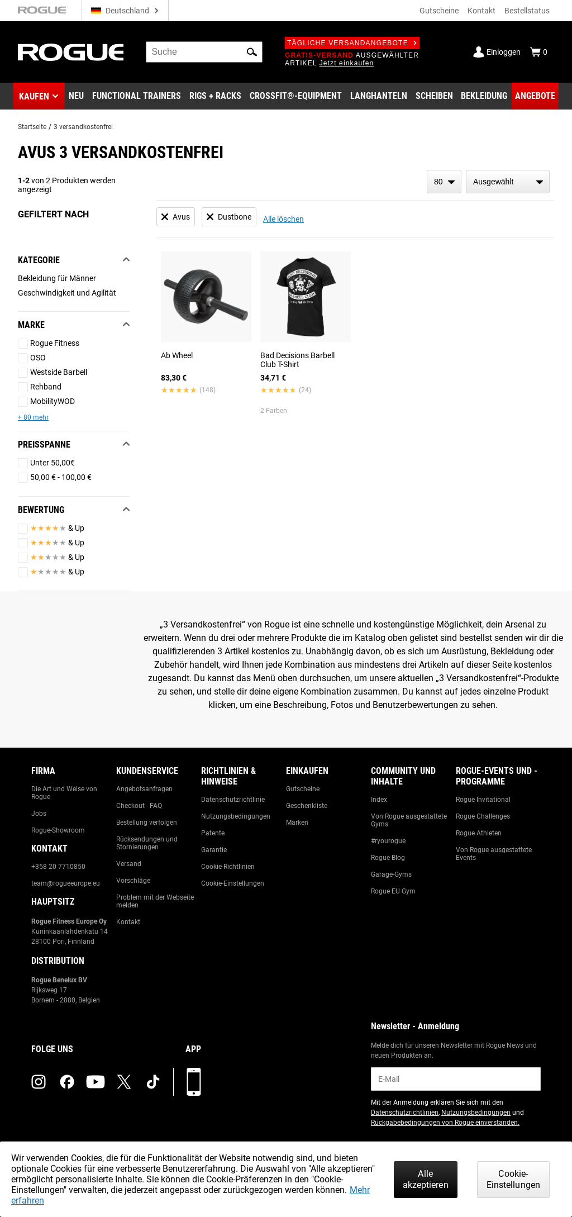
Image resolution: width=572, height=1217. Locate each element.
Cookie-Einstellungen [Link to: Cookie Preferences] (232, 883)
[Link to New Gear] (76, 96)
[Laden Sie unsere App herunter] (194, 1082)
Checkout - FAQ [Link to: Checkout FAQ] (139, 806)
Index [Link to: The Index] (379, 800)
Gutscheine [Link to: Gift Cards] (303, 789)
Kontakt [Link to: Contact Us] (128, 922)
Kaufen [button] (34, 96)
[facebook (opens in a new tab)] (67, 1082)
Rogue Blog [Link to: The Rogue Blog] (388, 858)
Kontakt (481, 10)
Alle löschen (283, 219)
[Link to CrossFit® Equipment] (295, 96)
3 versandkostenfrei (83, 127)
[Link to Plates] (434, 96)
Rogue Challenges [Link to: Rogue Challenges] (483, 816)
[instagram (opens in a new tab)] (39, 1082)
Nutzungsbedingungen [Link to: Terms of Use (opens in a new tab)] (476, 1112)
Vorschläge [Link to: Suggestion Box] (133, 881)
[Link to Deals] (535, 96)
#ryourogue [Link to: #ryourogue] (388, 841)
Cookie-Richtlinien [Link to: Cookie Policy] (228, 867)
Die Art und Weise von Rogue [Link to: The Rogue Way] (64, 793)
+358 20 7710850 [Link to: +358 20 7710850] (58, 867)
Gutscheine (439, 10)
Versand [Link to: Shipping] (128, 864)
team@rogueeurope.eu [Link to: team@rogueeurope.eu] (65, 883)
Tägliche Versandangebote (352, 43)
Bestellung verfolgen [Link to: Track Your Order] (146, 822)
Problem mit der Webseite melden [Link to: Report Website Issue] (155, 901)
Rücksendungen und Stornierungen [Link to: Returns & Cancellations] (147, 843)
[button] (252, 52)
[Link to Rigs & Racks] (215, 96)
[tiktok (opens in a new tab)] (153, 1082)
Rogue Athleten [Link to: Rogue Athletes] (479, 833)
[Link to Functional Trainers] (136, 96)
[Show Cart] (538, 52)
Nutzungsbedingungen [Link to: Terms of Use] (235, 816)
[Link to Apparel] (484, 96)
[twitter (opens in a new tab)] (124, 1082)
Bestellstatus (527, 10)
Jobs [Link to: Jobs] (38, 813)
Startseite (32, 127)
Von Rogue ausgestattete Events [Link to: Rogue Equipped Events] (494, 854)
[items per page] (444, 181)
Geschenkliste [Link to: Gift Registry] (306, 806)
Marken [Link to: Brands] (297, 822)
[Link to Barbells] (379, 96)
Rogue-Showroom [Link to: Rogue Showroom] (58, 830)
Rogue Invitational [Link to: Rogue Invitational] (483, 800)
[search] (204, 52)
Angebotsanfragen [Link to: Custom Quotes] (144, 789)
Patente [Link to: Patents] (213, 833)
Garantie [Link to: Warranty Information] (214, 850)
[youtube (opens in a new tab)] (95, 1082)
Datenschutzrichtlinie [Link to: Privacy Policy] (233, 800)
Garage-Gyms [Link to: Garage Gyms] (391, 874)
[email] (456, 1079)
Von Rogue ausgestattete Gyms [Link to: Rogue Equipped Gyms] (409, 820)
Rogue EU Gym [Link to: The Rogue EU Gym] (393, 891)
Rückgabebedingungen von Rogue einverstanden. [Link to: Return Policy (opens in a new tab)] (445, 1122)
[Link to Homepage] (70, 52)
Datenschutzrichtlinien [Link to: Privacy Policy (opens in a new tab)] (404, 1112)
